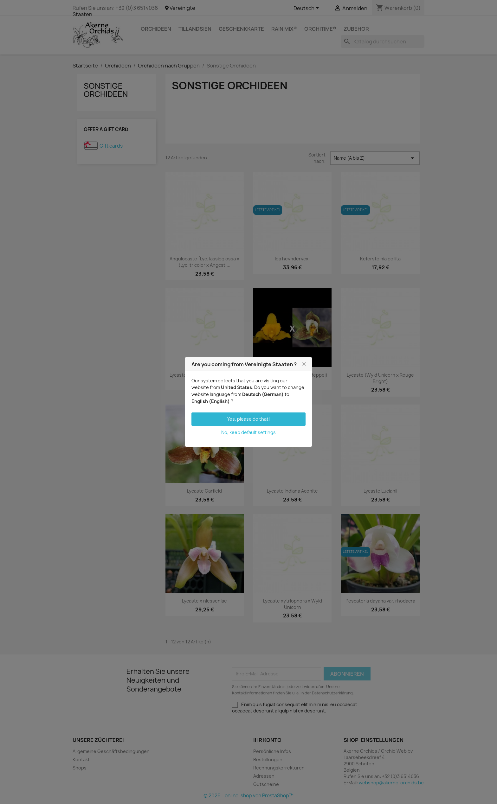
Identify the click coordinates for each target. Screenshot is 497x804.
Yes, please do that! (248, 419)
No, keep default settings (248, 432)
